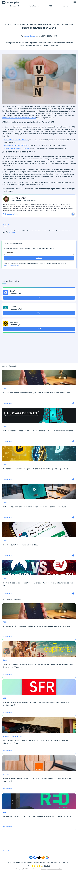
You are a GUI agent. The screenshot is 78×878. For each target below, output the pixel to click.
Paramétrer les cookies (55, 869)
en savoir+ (12, 232)
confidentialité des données (11, 265)
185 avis (47, 866)
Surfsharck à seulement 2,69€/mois (16, 145)
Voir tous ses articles (10, 214)
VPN (50, 6)
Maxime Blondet (29, 36)
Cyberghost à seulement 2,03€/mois (17, 148)
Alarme (65, 6)
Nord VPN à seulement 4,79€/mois (16, 140)
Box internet (14, 6)
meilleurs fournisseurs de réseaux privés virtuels (19, 118)
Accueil (4, 851)
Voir (39, 298)
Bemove (44, 869)
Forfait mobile (34, 6)
